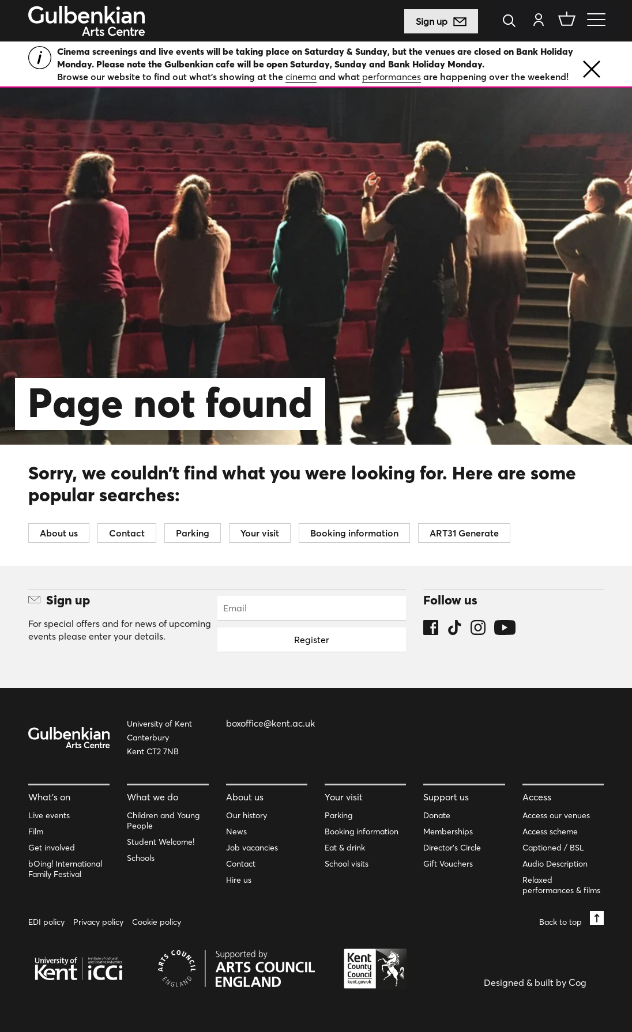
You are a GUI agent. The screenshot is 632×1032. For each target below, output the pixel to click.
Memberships (448, 831)
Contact (127, 533)
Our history (246, 815)
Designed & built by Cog (535, 982)
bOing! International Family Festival (65, 869)
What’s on (49, 797)
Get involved (51, 847)
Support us (446, 797)
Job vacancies (252, 847)
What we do (152, 797)
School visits (346, 864)
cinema (301, 76)
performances (391, 76)
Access (536, 797)
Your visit (259, 533)
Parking (192, 533)
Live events (49, 815)
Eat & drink (345, 847)
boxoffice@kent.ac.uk (270, 723)
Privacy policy (98, 922)
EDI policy (46, 922)
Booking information (354, 533)
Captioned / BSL (553, 847)
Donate (436, 815)
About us (59, 533)
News (236, 831)
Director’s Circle (452, 847)
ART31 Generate (464, 533)
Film (35, 831)
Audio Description (555, 864)
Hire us (238, 880)
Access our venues (556, 815)
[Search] (512, 21)
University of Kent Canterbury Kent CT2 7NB (159, 738)
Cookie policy (156, 922)
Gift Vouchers (448, 864)
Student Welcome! (160, 842)
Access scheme (550, 831)
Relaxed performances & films (561, 885)
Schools (141, 858)
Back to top (571, 919)
